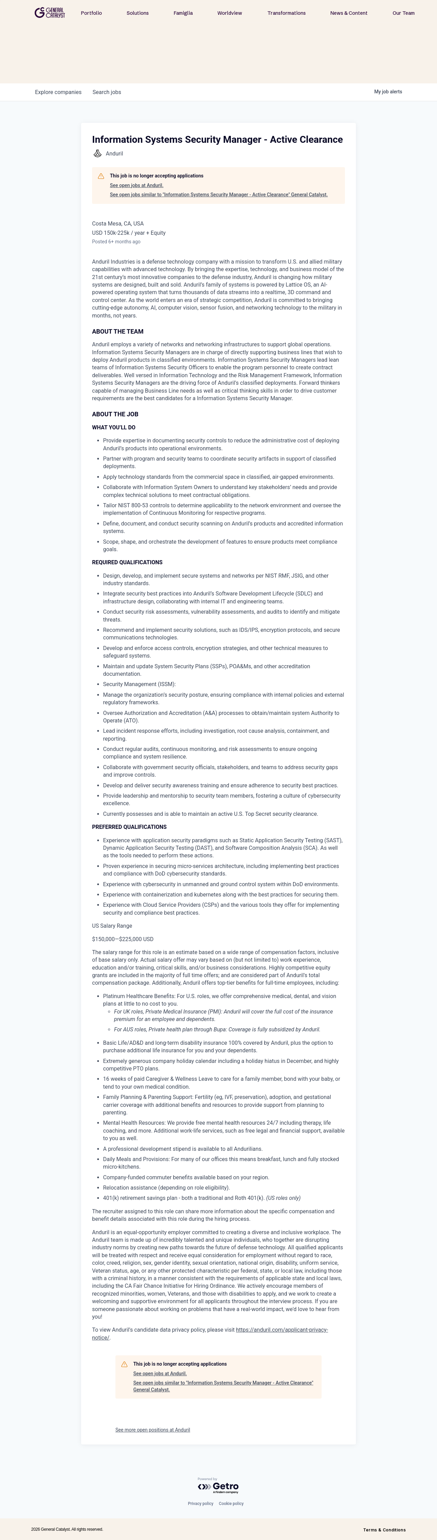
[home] (49, 12)
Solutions (138, 13)
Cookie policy (231, 1503)
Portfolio (91, 13)
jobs (106, 92)
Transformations (286, 13)
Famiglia (183, 13)
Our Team (404, 13)
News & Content (349, 13)
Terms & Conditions (384, 1529)
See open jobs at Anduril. (137, 185)
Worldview (229, 13)
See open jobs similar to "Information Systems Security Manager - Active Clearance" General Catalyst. (219, 194)
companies (58, 92)
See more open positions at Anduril (152, 1430)
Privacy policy (200, 1503)
